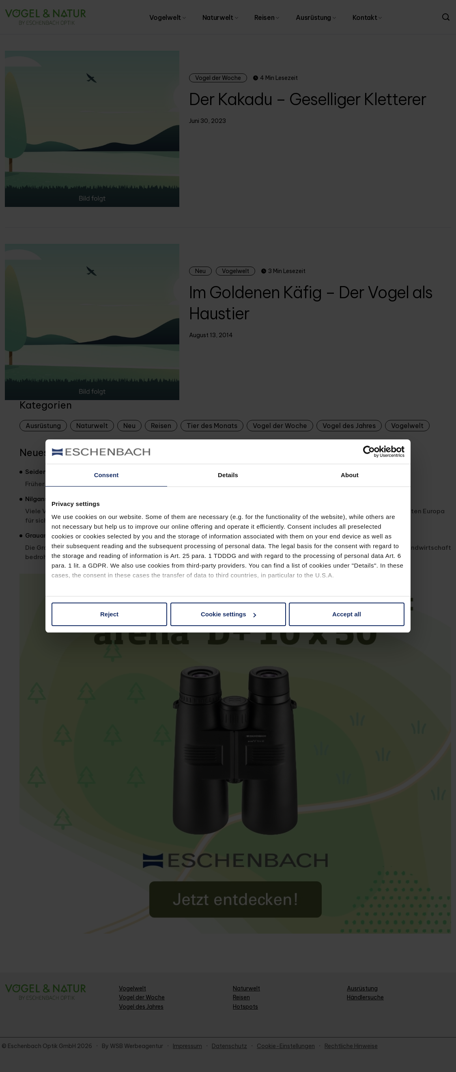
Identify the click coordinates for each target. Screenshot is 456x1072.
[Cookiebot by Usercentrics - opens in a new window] (368, 452)
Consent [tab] (106, 474)
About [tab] (350, 474)
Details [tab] (228, 474)
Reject (109, 614)
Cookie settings (228, 614)
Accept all (346, 614)
